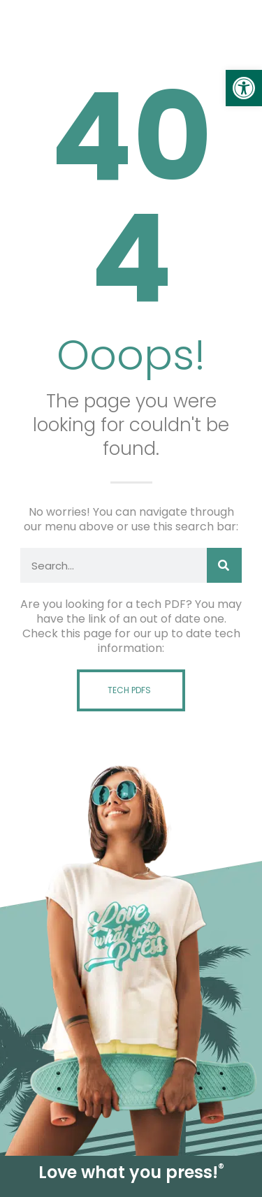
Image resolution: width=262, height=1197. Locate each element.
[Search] (224, 565)
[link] (244, 88)
